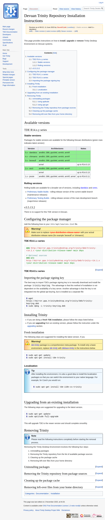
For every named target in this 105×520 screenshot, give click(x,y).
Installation (55, 493)
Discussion (33, 9)
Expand (99, 270)
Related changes (9, 75)
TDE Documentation (10, 32)
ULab (5, 45)
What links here (8, 72)
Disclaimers (66, 510)
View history (76, 9)
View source (64, 9)
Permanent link (8, 83)
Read (55, 9)
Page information (9, 85)
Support (5, 61)
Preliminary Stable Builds (38, 192)
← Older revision (39, 31)
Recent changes (8, 29)
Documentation (42, 493)
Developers (7, 35)
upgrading (31, 326)
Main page (6, 27)
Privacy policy (28, 510)
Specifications (8, 43)
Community (7, 40)
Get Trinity (6, 56)
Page (25, 9)
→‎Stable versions (81, 27)
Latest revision (51, 31)
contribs (70, 27)
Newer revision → (67, 31)
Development (7, 64)
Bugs (4, 59)
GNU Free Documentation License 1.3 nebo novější (62, 505)
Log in (101, 3)
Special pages (8, 77)
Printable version (9, 80)
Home (5, 53)
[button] (99, 269)
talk (65, 27)
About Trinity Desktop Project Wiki (47, 510)
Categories (29, 493)
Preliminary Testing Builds (38, 198)
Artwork (5, 37)
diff (31, 31)
